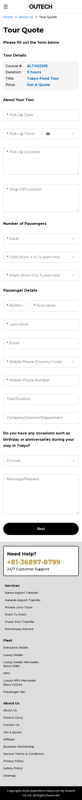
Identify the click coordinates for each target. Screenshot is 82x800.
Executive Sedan (15, 647)
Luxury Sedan (13, 655)
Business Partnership (18, 746)
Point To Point (15, 614)
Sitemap (9, 775)
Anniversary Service (19, 629)
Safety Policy (13, 768)
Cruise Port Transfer (19, 621)
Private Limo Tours (19, 607)
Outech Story (13, 717)
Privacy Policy (13, 761)
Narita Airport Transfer (21, 592)
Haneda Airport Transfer (23, 600)
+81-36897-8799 (33, 562)
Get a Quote (12, 732)
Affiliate (9, 739)
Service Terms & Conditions (23, 753)
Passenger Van (14, 691)
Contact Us (11, 724)
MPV (6, 673)
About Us (10, 710)
